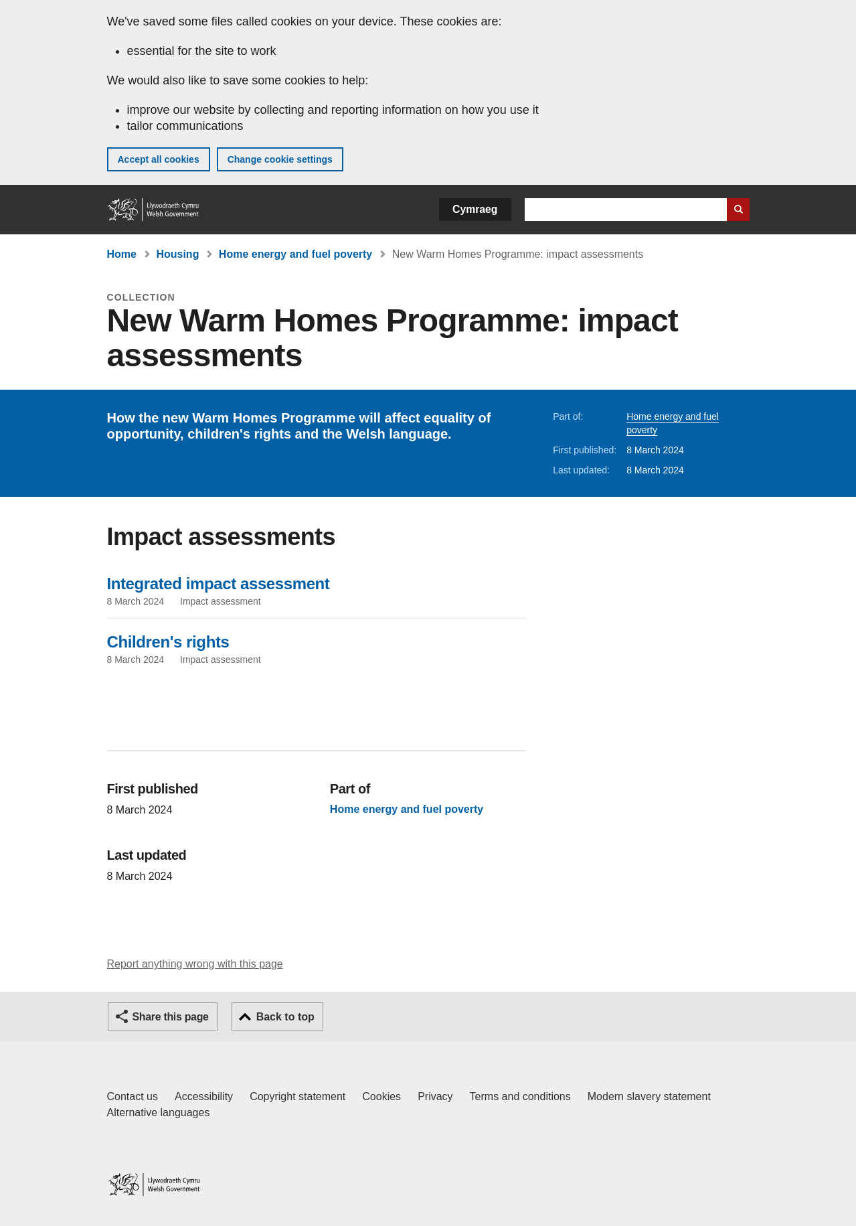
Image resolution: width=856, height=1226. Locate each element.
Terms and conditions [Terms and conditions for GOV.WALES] (520, 1096)
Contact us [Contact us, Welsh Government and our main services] (132, 1096)
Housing (177, 254)
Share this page (171, 1016)
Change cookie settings (280, 159)
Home (122, 254)
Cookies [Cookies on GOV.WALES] (381, 1096)
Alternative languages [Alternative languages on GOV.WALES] (158, 1112)
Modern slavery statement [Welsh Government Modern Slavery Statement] (649, 1096)
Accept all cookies (158, 159)
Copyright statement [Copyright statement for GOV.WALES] (297, 1096)
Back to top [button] (285, 1016)
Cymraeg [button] (474, 209)
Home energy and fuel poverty (295, 254)
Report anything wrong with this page (195, 964)
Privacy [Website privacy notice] (435, 1096)
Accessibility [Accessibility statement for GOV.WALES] (204, 1096)
